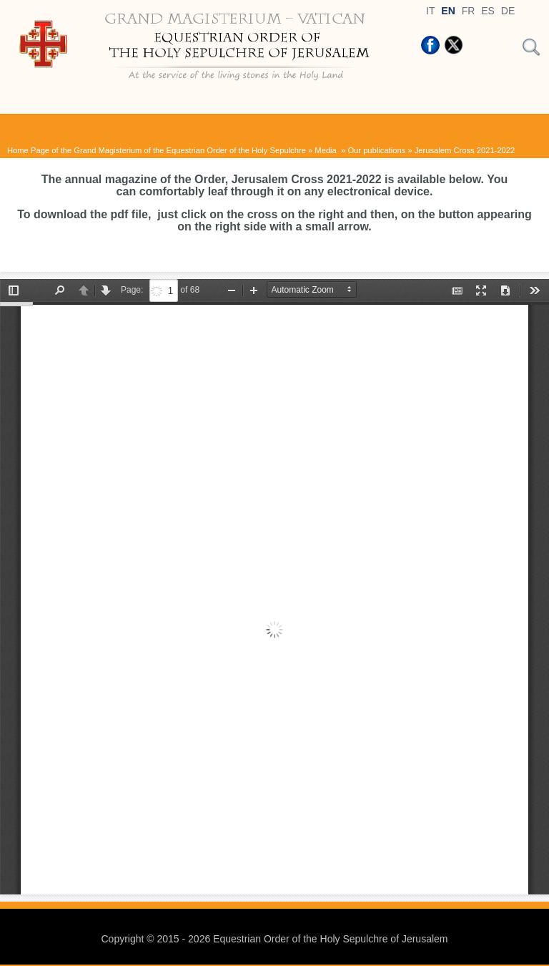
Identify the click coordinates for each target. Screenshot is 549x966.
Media (327, 150)
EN (448, 10)
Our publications (376, 150)
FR (468, 10)
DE (508, 10)
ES (488, 10)
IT (430, 10)
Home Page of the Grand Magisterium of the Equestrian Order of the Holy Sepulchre (156, 150)
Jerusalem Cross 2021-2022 (465, 150)
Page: (132, 290)
